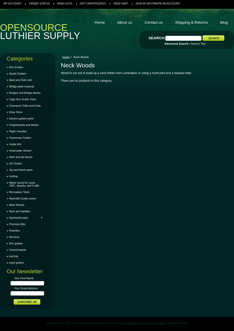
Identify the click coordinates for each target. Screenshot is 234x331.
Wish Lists (64, 3)
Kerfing (13, 176)
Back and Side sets (20, 79)
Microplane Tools (19, 192)
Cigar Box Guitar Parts (22, 99)
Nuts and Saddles (19, 211)
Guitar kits (15, 144)
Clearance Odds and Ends (25, 105)
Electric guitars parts (21, 118)
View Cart (120, 3)
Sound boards (17, 249)
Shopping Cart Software (152, 323)
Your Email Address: (26, 288)
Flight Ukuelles (18, 131)
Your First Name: (24, 278)
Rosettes (14, 230)
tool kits (13, 256)
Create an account (165, 3)
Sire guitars (16, 243)
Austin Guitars (17, 73)
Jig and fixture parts (21, 169)
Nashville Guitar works (22, 198)
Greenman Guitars (20, 137)
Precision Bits (17, 224)
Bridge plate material (21, 86)
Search (156, 38)
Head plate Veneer (20, 150)
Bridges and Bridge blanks (25, 92)
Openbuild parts (25, 217)
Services (14, 236)
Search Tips (198, 43)
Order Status (39, 3)
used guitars (16, 262)
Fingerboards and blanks (24, 124)
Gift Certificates (93, 3)
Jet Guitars (15, 163)
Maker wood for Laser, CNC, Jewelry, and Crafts (24, 184)
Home (66, 57)
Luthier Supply (40, 33)
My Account (13, 3)
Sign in (140, 3)
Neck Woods (16, 204)
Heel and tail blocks (20, 157)
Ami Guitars (16, 67)
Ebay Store (16, 112)
